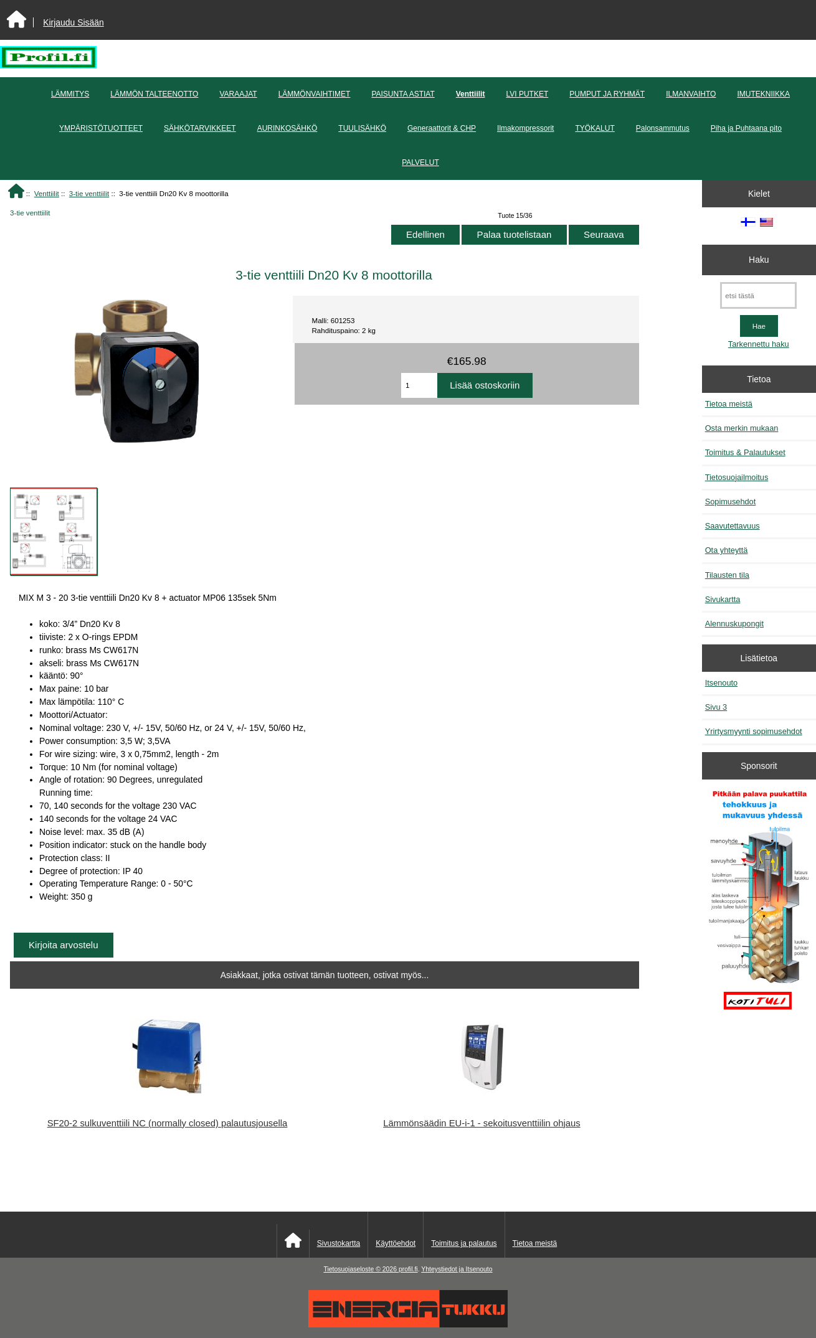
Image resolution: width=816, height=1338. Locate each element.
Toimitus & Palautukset (745, 452)
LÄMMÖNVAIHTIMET (314, 94)
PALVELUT (420, 162)
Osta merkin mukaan (742, 428)
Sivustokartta (338, 1243)
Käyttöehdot (395, 1243)
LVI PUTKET (527, 94)
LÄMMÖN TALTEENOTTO (154, 94)
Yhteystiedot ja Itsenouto (456, 1269)
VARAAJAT (238, 94)
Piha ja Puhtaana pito (746, 128)
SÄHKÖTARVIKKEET (200, 128)
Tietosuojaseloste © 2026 (360, 1269)
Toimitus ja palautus (463, 1243)
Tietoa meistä (728, 403)
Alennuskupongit (734, 623)
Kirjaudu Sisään (73, 22)
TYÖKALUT (594, 128)
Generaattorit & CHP (441, 128)
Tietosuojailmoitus (737, 477)
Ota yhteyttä (726, 550)
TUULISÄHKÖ (362, 128)
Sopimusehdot (730, 501)
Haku (759, 260)
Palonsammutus (663, 128)
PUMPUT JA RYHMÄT (607, 94)
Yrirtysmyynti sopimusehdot (753, 731)
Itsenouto (721, 682)
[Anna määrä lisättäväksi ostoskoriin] (419, 385)
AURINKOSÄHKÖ (287, 128)
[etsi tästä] (758, 295)
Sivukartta (723, 599)
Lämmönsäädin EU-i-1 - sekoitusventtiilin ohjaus (481, 1123)
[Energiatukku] (408, 1325)
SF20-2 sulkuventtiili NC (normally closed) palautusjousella (167, 1123)
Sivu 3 (716, 707)
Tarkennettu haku (758, 344)
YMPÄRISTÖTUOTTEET (101, 128)
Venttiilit (46, 193)
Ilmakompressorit (525, 128)
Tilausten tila (727, 575)
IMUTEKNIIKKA (763, 94)
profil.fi (408, 1269)
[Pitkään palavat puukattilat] (759, 906)
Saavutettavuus (732, 525)
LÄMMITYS (70, 94)
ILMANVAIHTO (691, 94)
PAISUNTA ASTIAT (402, 94)
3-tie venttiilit (89, 193)
